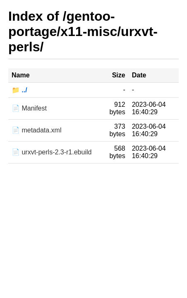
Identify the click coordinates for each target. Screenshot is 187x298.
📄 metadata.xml (36, 130)
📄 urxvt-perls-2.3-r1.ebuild (51, 152)
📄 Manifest (29, 108)
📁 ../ (19, 90)
